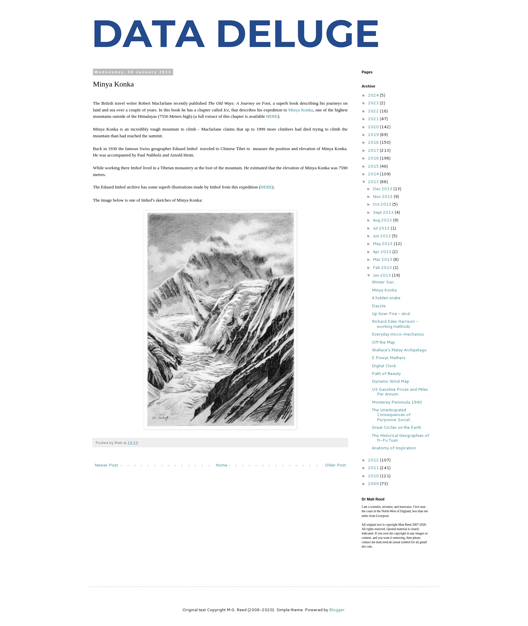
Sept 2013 (384, 212)
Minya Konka (300, 109)
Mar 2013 (383, 259)
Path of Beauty (386, 373)
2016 (374, 158)
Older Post (335, 465)
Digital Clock (384, 366)
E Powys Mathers (388, 357)
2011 (374, 468)
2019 (374, 134)
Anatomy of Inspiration (394, 448)
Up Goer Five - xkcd (391, 313)
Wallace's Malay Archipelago (399, 350)
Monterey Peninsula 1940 (397, 402)
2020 (374, 127)
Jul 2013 (382, 228)
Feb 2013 (383, 267)
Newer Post (106, 465)
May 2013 (383, 243)
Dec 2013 (383, 189)
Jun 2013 (382, 236)
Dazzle (379, 306)
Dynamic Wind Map (390, 381)
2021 (374, 118)
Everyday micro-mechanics (398, 334)
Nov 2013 (383, 196)
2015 (374, 166)
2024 (374, 95)
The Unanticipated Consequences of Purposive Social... (392, 414)
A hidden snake (386, 298)
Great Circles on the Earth (396, 427)
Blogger (336, 610)
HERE (271, 116)
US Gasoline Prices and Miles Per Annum (400, 391)
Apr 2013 (382, 251)
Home (221, 465)
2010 (374, 476)
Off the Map (383, 342)
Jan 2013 (382, 275)
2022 (374, 111)
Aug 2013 (383, 220)
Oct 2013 (382, 204)
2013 (374, 181)
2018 (374, 142)
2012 (374, 460)
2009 (374, 483)
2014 (374, 174)
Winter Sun (383, 282)
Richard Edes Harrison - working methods (395, 323)
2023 (374, 103)
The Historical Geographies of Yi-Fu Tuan (400, 437)
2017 (374, 150)
